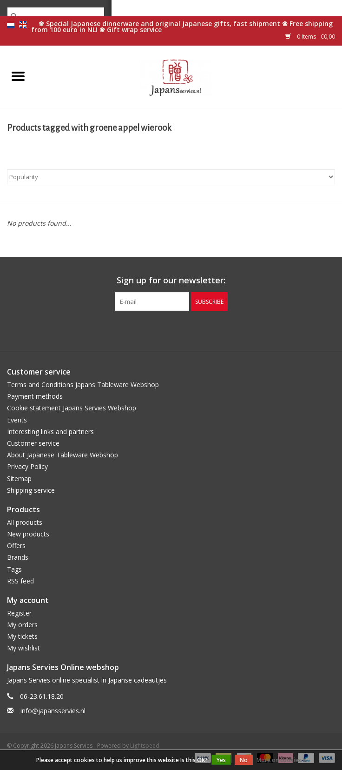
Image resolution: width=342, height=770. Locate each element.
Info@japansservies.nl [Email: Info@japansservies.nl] (53, 710)
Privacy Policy (27, 466)
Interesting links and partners (50, 431)
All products (24, 522)
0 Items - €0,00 (310, 36)
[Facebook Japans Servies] (154, 329)
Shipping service (31, 490)
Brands (17, 557)
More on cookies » (281, 760)
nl (10, 24)
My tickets (22, 636)
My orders (22, 624)
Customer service (33, 443)
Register (19, 613)
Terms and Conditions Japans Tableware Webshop (83, 384)
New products (28, 533)
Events (17, 419)
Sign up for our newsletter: (171, 280)
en (22, 24)
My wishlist (23, 647)
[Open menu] (18, 76)
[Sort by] (171, 176)
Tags (14, 569)
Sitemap (19, 478)
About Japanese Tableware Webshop (62, 454)
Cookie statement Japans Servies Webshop (71, 407)
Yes (221, 760)
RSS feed (20, 580)
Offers (16, 545)
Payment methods (35, 396)
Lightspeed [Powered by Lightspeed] (144, 746)
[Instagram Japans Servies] (187, 329)
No (244, 760)
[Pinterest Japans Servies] (171, 329)
